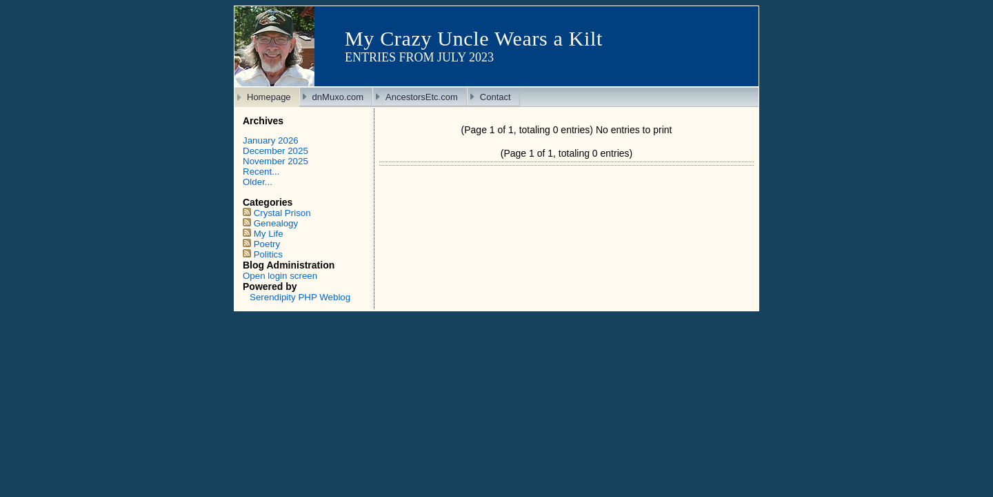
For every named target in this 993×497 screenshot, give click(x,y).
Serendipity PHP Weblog (300, 297)
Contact (495, 97)
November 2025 (275, 161)
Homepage (269, 97)
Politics (268, 254)
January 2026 (271, 140)
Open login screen (280, 276)
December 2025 (275, 151)
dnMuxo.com (337, 97)
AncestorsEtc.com (421, 97)
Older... (257, 182)
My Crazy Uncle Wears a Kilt (474, 38)
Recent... (261, 171)
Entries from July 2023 (419, 57)
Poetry (267, 244)
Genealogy (276, 223)
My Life (268, 233)
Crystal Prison (282, 213)
